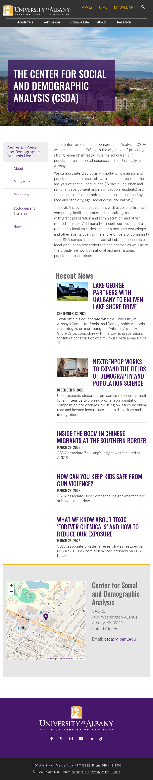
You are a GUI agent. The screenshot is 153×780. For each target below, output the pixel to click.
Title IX (115, 771)
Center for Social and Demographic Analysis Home (23, 152)
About (101, 22)
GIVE (103, 7)
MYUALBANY (125, 7)
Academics (25, 22)
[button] (46, 617)
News (18, 227)
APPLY (87, 7)
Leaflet (50, 658)
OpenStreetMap (66, 658)
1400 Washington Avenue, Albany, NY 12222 (60, 765)
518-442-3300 (112, 765)
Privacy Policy (100, 771)
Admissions (52, 22)
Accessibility (80, 771)
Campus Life (79, 22)
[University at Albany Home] (36, 10)
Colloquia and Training (24, 211)
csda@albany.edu (120, 639)
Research (124, 22)
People (19, 182)
